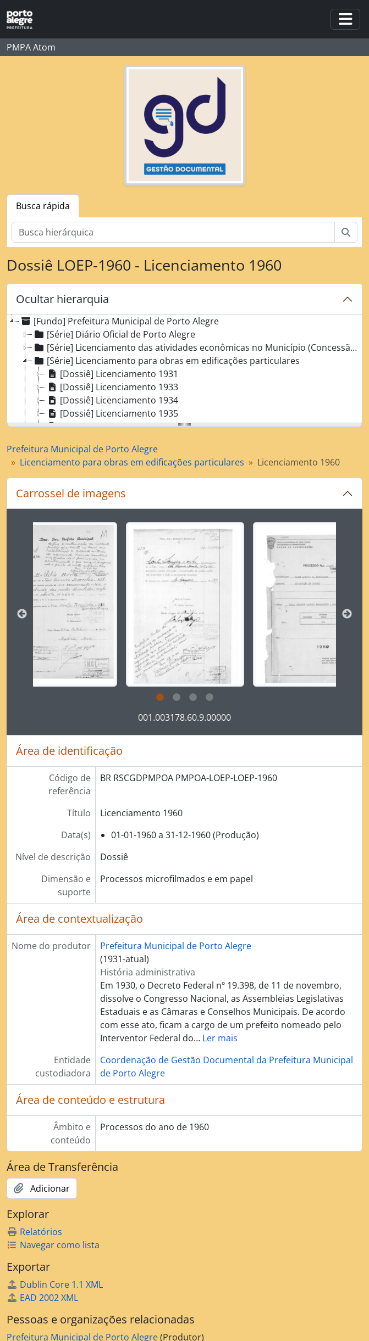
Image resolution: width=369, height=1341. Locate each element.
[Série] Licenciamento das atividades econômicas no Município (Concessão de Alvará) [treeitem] (196, 347)
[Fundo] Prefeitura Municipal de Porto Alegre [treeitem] (119, 321)
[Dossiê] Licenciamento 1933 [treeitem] (112, 387)
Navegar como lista (53, 1245)
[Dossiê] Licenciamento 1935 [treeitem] (112, 413)
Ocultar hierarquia (62, 298)
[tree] (184, 369)
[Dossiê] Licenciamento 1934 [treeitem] (112, 400)
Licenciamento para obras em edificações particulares (132, 462)
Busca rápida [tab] (43, 206)
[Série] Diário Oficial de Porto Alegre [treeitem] (113, 334)
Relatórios (34, 1232)
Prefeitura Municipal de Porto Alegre (82, 449)
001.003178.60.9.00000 (184, 717)
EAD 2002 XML (42, 1298)
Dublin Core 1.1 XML (55, 1284)
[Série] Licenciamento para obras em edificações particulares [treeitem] (166, 360)
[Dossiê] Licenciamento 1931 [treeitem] (112, 373)
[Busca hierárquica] (173, 232)
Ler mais (220, 1038)
